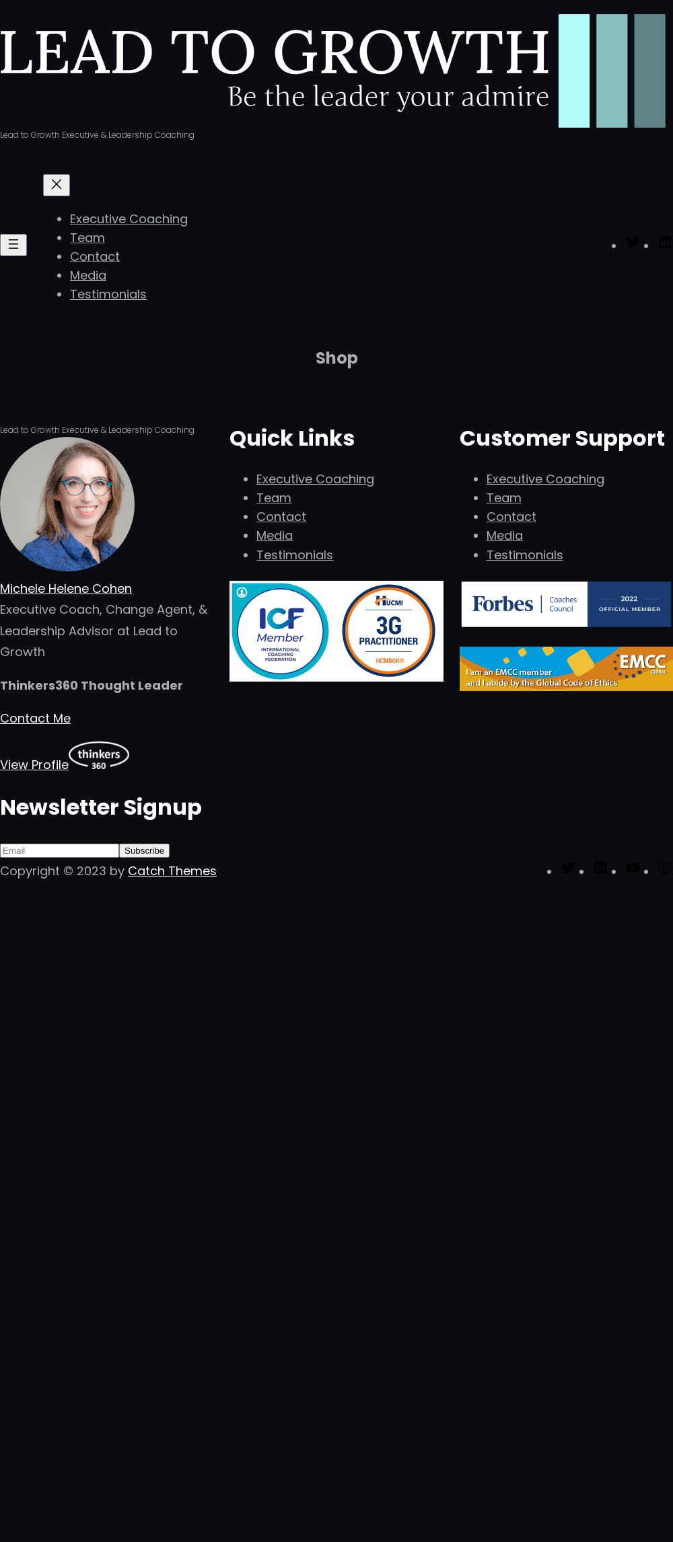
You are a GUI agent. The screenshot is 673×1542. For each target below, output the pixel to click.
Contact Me (35, 718)
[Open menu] (13, 245)
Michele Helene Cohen (66, 588)
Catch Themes (172, 870)
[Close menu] (56, 185)
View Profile (34, 764)
